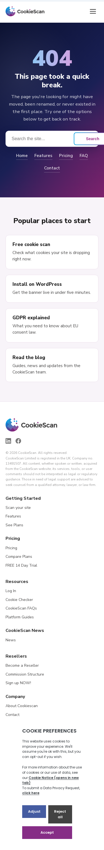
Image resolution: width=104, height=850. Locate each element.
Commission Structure (25, 674)
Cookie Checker (19, 599)
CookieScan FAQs (21, 608)
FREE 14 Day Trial (21, 565)
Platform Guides (20, 617)
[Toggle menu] (92, 11)
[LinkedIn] (8, 441)
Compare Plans (19, 556)
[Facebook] (18, 441)
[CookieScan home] (25, 11)
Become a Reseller (22, 665)
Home (22, 155)
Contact (52, 168)
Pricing (66, 155)
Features (43, 155)
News (11, 640)
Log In (11, 590)
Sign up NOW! (18, 683)
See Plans (14, 525)
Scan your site (18, 507)
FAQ (84, 155)
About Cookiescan (22, 705)
